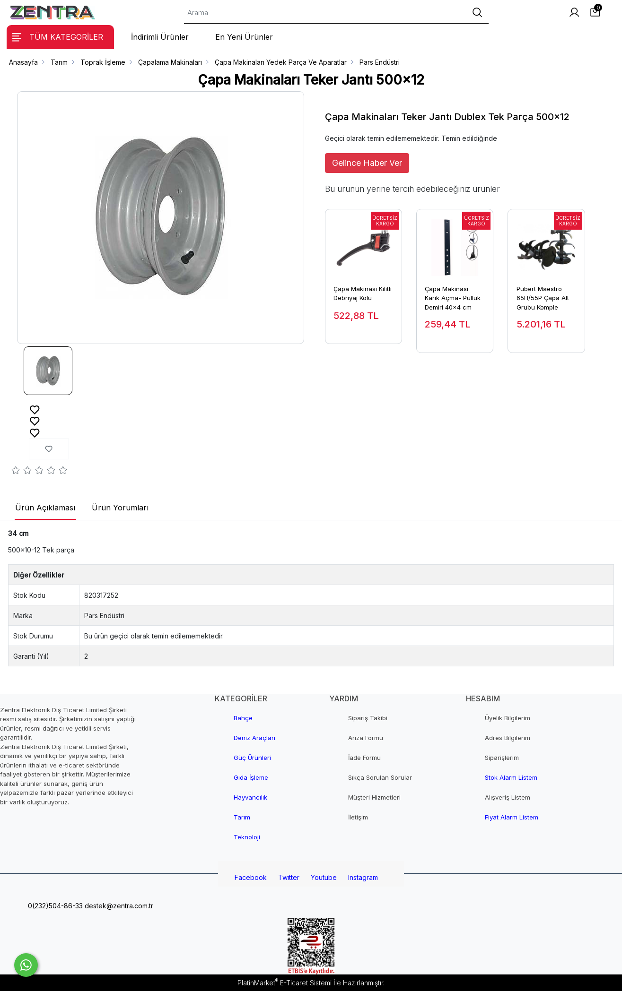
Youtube (324, 877)
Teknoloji (247, 837)
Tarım (242, 817)
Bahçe (243, 718)
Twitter (288, 877)
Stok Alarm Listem (511, 777)
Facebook (251, 877)
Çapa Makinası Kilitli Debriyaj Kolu (362, 293)
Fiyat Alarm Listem (511, 817)
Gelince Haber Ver (367, 163)
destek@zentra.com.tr (118, 906)
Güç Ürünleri (252, 757)
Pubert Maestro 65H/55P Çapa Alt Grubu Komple (543, 298)
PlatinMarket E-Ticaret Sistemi (284, 983)
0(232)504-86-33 (54, 906)
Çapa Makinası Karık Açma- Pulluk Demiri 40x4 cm (453, 298)
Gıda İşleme (251, 777)
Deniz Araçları (254, 737)
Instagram (363, 877)
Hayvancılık (250, 797)
